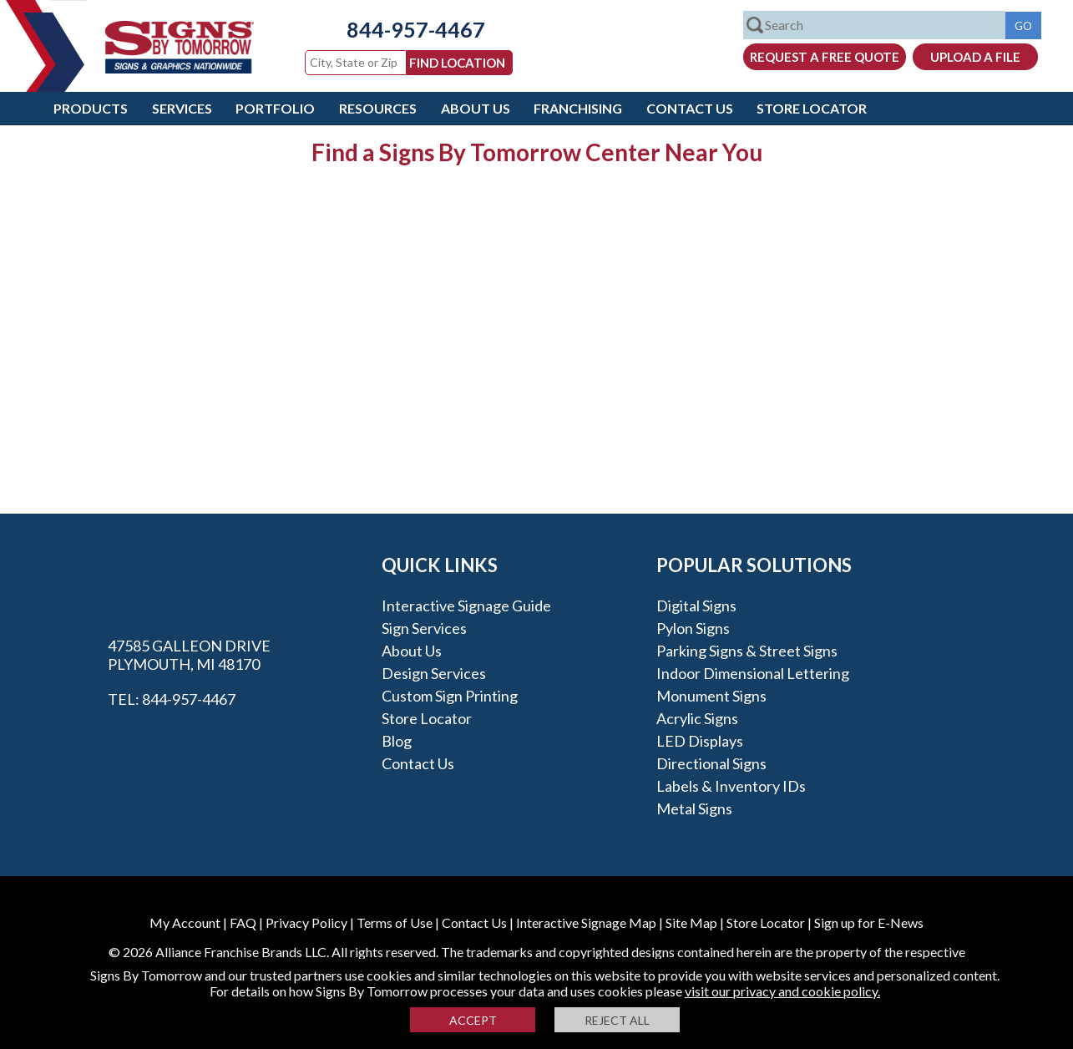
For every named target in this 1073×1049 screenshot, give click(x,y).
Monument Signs (711, 696)
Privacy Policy (306, 922)
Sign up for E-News (869, 922)
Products (90, 108)
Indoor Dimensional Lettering (752, 673)
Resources (378, 108)
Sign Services (424, 628)
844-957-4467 (416, 29)
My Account (184, 922)
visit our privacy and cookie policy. (782, 991)
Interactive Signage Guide (466, 605)
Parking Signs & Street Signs (747, 650)
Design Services (434, 673)
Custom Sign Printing (450, 696)
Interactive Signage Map (586, 922)
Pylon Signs (693, 628)
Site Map (691, 922)
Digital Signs (696, 605)
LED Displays (699, 741)
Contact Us (689, 108)
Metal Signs (694, 808)
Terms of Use (395, 922)
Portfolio (275, 108)
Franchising (578, 108)
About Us (475, 108)
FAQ (243, 922)
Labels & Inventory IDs (731, 786)
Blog (397, 741)
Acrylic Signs (697, 718)
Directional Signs (711, 763)
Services (182, 108)
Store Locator (812, 108)
